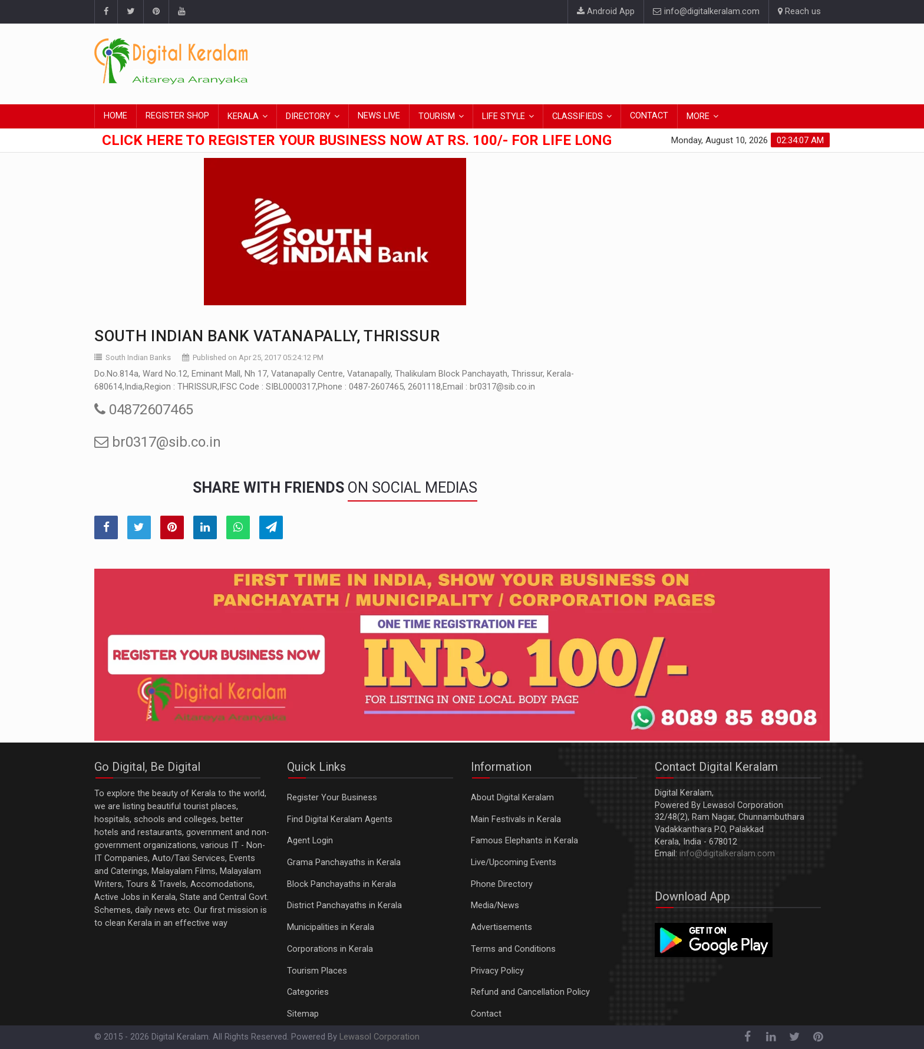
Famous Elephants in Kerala (524, 841)
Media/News (495, 905)
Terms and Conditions (513, 949)
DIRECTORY (308, 116)
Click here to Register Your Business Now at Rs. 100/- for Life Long (357, 140)
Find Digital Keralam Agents (339, 819)
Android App (606, 11)
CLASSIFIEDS (577, 116)
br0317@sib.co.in (157, 442)
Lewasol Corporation (379, 1037)
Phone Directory (502, 884)
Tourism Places (317, 971)
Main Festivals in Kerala (516, 819)
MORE (698, 116)
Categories (308, 992)
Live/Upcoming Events (513, 862)
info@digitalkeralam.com (706, 11)
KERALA (243, 116)
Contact (486, 1014)
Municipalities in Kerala (330, 927)
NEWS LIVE (379, 116)
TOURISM (436, 116)
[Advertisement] (615, 61)
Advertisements (501, 927)
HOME (115, 116)
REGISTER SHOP (177, 116)
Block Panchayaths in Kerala (341, 884)
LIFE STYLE (503, 116)
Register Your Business (332, 798)
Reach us (799, 11)
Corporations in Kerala (330, 949)
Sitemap (303, 1014)
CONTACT (649, 116)
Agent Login (310, 841)
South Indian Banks (138, 357)
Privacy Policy (497, 971)
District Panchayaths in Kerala (344, 905)
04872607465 (143, 409)
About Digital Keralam (512, 798)
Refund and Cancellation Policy (530, 992)
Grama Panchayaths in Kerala (344, 862)
